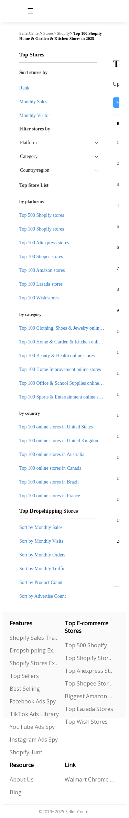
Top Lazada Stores (89, 709)
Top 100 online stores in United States (56, 426)
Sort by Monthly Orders (42, 554)
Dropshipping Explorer (34, 650)
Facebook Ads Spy (33, 701)
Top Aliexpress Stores (89, 670)
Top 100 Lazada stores (41, 284)
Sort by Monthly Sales (41, 527)
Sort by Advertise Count (42, 596)
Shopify (63, 33)
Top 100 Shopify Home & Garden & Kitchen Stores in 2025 (60, 36)
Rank (24, 88)
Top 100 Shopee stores (41, 256)
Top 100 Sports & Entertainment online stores (63, 397)
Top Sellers (24, 676)
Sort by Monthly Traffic (42, 568)
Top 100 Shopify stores (41, 229)
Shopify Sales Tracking (34, 637)
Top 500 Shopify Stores (89, 645)
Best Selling (25, 688)
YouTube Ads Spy (32, 727)
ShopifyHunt (26, 752)
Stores (48, 33)
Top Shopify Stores (89, 658)
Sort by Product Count (41, 582)
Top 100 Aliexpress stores (44, 242)
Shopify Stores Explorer (34, 663)
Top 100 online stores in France (49, 495)
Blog (16, 792)
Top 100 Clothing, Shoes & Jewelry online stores (66, 328)
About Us (22, 779)
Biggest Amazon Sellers (89, 696)
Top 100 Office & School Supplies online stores (65, 383)
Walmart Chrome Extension (89, 779)
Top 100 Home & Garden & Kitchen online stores (67, 341)
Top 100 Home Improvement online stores (60, 369)
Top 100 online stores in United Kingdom (59, 440)
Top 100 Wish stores (38, 297)
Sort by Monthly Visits (41, 541)
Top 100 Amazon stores (42, 270)
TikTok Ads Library (34, 714)
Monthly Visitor (34, 115)
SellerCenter (29, 33)
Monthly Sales (33, 101)
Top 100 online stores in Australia (51, 454)
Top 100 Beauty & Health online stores (57, 355)
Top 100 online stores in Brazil (49, 482)
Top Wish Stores (86, 721)
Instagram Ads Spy (34, 739)
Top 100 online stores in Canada (50, 468)
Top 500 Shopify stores (41, 215)
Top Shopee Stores (89, 683)
